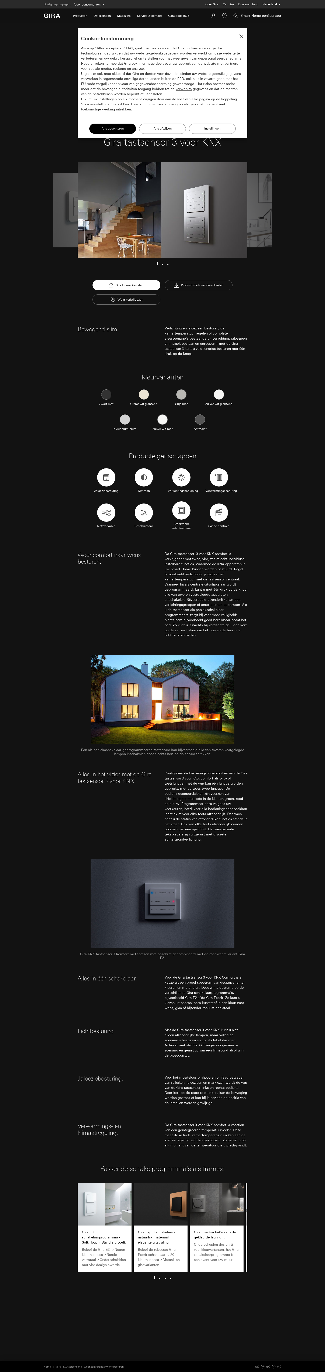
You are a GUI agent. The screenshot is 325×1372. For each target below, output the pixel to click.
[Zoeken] (213, 15)
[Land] (271, 4)
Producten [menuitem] (80, 15)
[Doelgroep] (89, 4)
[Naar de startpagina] (52, 16)
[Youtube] (263, 1367)
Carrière (228, 4)
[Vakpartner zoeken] (224, 15)
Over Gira (212, 4)
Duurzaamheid (248, 4)
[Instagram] (257, 1367)
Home (47, 1366)
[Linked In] (268, 1367)
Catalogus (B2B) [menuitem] (179, 15)
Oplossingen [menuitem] (102, 15)
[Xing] (274, 1367)
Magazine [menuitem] (124, 15)
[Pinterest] (279, 1367)
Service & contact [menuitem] (149, 15)
